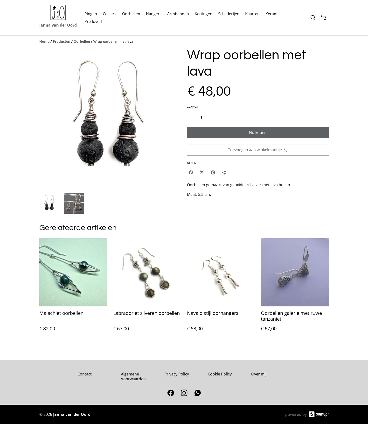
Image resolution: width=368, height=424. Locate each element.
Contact (84, 374)
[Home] (44, 41)
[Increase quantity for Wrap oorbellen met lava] (211, 117)
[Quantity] (201, 117)
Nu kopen (258, 132)
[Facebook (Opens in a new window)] (190, 172)
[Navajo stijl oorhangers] (221, 289)
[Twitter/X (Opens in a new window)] (201, 172)
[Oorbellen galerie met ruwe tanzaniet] (295, 289)
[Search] (313, 18)
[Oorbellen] (82, 41)
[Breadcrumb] (184, 41)
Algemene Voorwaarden (133, 376)
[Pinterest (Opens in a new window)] (212, 172)
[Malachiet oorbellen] (73, 289)
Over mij (258, 374)
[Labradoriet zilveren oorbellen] (147, 289)
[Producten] (61, 41)
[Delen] (224, 172)
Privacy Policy (176, 374)
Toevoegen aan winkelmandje (258, 149)
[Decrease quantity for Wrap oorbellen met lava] (192, 117)
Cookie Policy (220, 374)
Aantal (193, 107)
